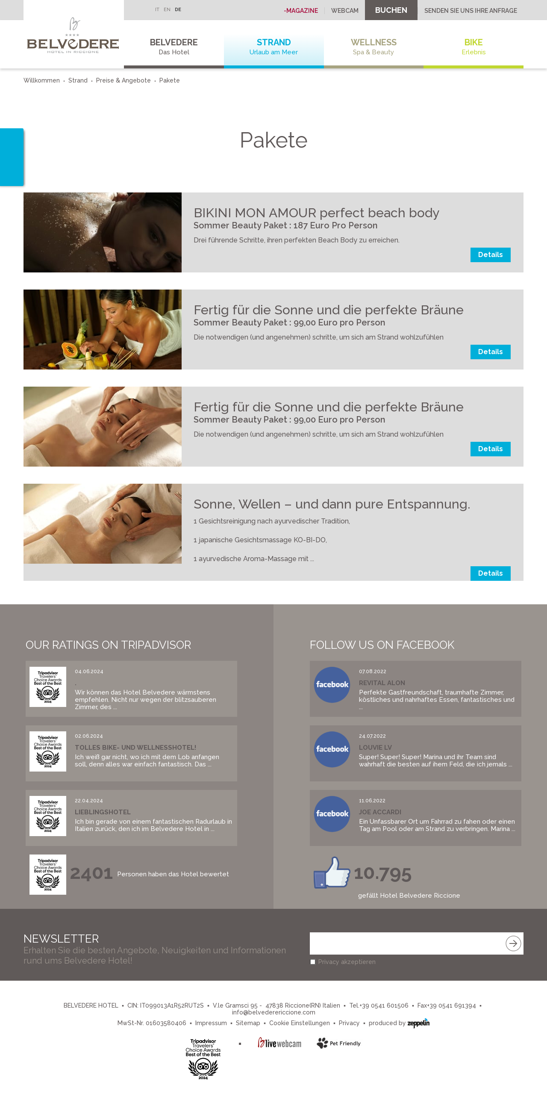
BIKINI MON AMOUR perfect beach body (316, 212)
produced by (399, 1022)
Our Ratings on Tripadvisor (108, 645)
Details (490, 255)
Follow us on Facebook (382, 645)
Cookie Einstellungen (299, 1023)
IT (157, 9)
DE (178, 9)
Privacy (349, 1023)
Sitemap (248, 1023)
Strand (274, 46)
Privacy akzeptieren (347, 961)
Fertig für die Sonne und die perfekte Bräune (329, 309)
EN (167, 9)
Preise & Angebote (123, 80)
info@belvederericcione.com (273, 1012)
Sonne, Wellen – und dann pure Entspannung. (332, 504)
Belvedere (174, 46)
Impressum (211, 1023)
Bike (473, 46)
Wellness (374, 46)
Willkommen (42, 80)
